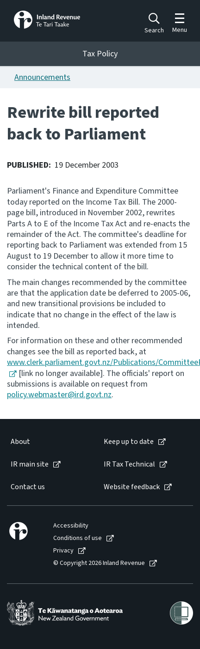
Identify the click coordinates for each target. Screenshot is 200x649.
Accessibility (70, 526)
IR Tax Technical (129, 464)
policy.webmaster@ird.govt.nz (59, 394)
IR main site (30, 464)
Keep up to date (129, 441)
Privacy (63, 551)
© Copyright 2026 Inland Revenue (99, 563)
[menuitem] (47, 441)
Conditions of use (77, 538)
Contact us (28, 487)
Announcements (42, 77)
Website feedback (132, 487)
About (20, 441)
